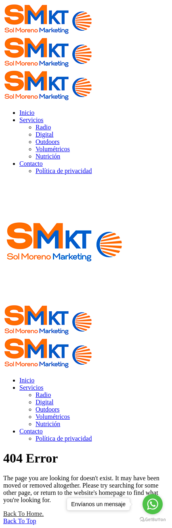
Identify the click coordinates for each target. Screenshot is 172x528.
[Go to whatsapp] (153, 504)
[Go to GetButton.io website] (153, 519)
